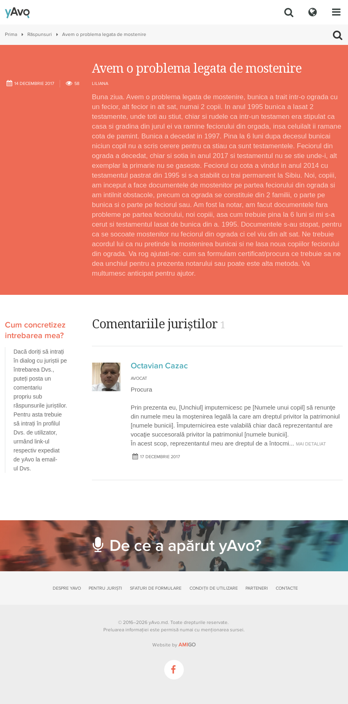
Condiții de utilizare (214, 588)
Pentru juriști (105, 588)
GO (187, 645)
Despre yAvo (67, 588)
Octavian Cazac (159, 366)
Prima (11, 34)
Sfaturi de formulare (155, 588)
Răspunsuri (39, 34)
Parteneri (256, 588)
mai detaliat (311, 443)
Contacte (287, 588)
